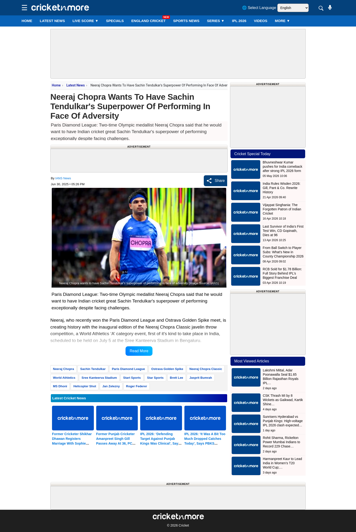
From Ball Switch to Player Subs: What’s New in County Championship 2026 (283, 252)
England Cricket (148, 21)
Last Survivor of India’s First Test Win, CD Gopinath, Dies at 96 (283, 231)
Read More (139, 351)
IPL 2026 (239, 21)
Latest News (75, 85)
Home (27, 21)
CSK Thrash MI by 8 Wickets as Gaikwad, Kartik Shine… (283, 400)
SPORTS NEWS (186, 21)
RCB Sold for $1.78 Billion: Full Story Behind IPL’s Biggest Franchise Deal (282, 273)
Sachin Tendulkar (92, 369)
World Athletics (64, 377)
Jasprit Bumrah (200, 377)
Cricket (184, 525)
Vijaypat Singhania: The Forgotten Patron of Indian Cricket (282, 209)
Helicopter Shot (84, 386)
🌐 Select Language (259, 8)
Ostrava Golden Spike (167, 369)
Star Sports (155, 377)
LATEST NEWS (52, 21)
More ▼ (282, 21)
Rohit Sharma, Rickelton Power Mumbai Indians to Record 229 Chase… (281, 442)
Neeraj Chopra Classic (205, 369)
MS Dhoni (60, 386)
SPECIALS (115, 21)
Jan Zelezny (111, 386)
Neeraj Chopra (63, 369)
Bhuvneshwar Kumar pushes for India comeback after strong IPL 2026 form (282, 166)
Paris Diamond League (128, 369)
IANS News (63, 178)
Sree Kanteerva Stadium (99, 377)
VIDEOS (260, 21)
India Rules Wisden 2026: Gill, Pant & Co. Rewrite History (281, 188)
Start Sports (132, 377)
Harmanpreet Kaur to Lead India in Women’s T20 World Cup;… (282, 463)
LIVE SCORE (86, 21)
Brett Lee (176, 377)
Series (215, 21)
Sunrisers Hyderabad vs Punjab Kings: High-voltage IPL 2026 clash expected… (283, 421)
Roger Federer (136, 386)
